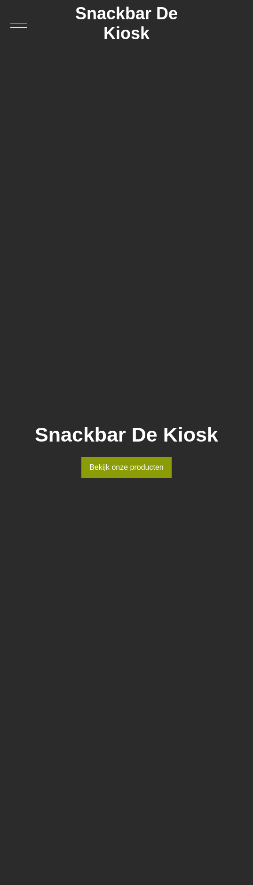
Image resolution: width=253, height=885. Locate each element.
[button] (18, 24)
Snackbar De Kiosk (126, 23)
